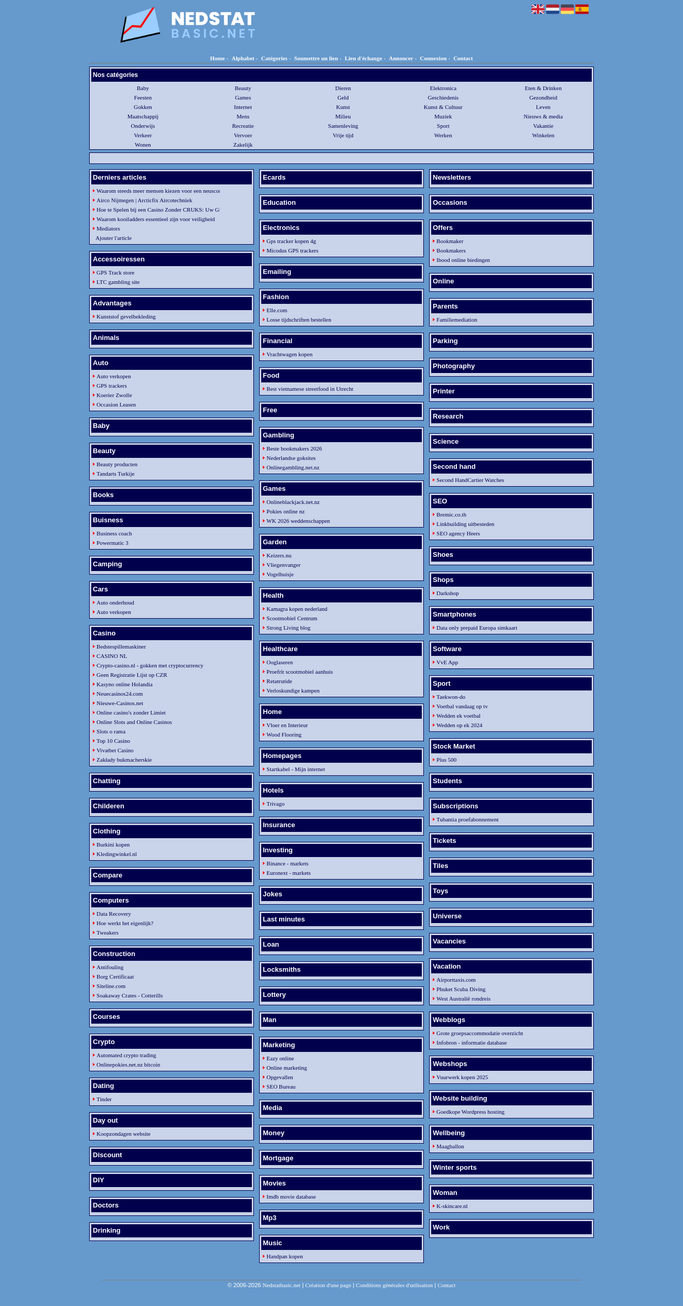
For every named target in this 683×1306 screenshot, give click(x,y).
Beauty (243, 88)
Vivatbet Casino (115, 750)
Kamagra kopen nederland (296, 609)
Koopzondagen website (124, 1134)
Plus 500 (446, 759)
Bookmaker (449, 241)
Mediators (108, 228)
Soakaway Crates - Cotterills (130, 995)
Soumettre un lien (316, 58)
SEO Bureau (280, 1086)
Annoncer (401, 58)
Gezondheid (543, 97)
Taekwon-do (450, 697)
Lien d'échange (363, 58)
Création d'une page (328, 1285)
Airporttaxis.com (456, 979)
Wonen (143, 144)
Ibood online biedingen (463, 260)
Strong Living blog (288, 627)
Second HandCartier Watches (470, 480)
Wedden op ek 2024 (459, 725)
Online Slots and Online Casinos (134, 722)
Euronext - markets (288, 873)
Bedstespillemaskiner (121, 646)
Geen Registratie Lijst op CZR (132, 675)
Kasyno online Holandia (125, 684)
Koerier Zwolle (114, 395)
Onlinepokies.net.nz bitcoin (128, 1064)
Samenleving (343, 126)
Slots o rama (111, 731)
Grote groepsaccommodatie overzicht (479, 1033)
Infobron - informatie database (471, 1042)
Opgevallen (279, 1077)
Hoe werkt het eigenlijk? (125, 923)
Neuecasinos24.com (120, 693)
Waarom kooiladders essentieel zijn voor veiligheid (156, 219)
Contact (463, 58)
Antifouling (110, 967)
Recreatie (243, 126)
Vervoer (243, 135)
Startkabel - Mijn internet (295, 769)
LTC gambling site (118, 282)
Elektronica (443, 88)
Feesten (143, 97)
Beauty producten (117, 464)
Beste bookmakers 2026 (294, 448)
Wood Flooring (284, 734)
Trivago (275, 803)
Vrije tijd (343, 135)
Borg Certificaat (115, 976)
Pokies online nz (285, 511)
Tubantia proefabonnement (467, 819)
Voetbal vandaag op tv (462, 706)
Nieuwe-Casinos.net (120, 703)
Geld (342, 97)
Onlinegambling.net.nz (292, 467)
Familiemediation (456, 319)
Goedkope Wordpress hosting (470, 1112)
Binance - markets (287, 863)
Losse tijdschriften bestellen (298, 319)
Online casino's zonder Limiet (131, 712)
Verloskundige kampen (292, 690)
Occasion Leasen (116, 404)
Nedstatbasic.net (281, 1285)
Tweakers (108, 932)
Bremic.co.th (451, 514)
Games (243, 97)
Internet (243, 107)
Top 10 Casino (113, 741)
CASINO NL (112, 656)
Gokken (143, 107)
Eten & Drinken (543, 88)
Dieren (343, 88)
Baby (143, 88)
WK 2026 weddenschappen (298, 521)
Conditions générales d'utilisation (394, 1285)
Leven (543, 107)
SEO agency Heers (458, 533)
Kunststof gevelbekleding (126, 316)
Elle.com (276, 310)
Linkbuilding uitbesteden (465, 524)
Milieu (342, 116)
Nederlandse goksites (291, 458)
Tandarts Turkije (115, 473)
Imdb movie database (291, 1196)
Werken (443, 135)
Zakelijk (243, 144)
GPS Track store (115, 272)
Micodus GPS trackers (292, 250)
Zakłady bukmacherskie (124, 759)
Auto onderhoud (115, 602)
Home (217, 58)
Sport (443, 126)
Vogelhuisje (280, 574)
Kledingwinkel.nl (117, 854)
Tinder (104, 1099)
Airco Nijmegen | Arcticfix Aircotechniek (144, 200)
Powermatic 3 (113, 543)
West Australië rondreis (463, 998)
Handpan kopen (284, 1256)
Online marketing (286, 1067)
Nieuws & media (543, 116)
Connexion (433, 58)
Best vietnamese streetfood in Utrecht (310, 389)
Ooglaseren (279, 662)
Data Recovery (114, 913)
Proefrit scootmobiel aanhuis (299, 671)
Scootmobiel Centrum (291, 618)
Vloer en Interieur (287, 725)
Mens (243, 116)
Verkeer (143, 135)
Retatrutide (279, 681)
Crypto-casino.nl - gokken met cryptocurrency (150, 665)
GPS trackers (112, 385)
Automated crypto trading (126, 1055)
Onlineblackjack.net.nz (292, 502)
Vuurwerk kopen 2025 (462, 1077)
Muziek (443, 116)
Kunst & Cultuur (443, 107)
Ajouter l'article (113, 238)
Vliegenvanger (283, 565)
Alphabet (243, 58)
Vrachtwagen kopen (289, 354)
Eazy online (280, 1058)
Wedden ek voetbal (458, 715)
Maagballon (450, 1146)
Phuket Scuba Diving (461, 989)
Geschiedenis (443, 97)
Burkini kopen (113, 844)
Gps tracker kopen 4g (291, 241)
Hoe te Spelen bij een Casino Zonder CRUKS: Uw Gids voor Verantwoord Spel (156, 209)
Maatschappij (142, 116)
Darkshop (447, 593)
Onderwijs (143, 126)
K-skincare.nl (452, 1206)
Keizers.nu (278, 555)
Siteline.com (111, 986)
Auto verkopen (114, 376)
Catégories (274, 58)
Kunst (343, 107)
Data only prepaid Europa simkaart (476, 627)
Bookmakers (451, 250)
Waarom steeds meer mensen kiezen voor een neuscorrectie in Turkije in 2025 (156, 191)
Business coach (114, 533)
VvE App (447, 662)
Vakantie (543, 126)
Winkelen (543, 135)
